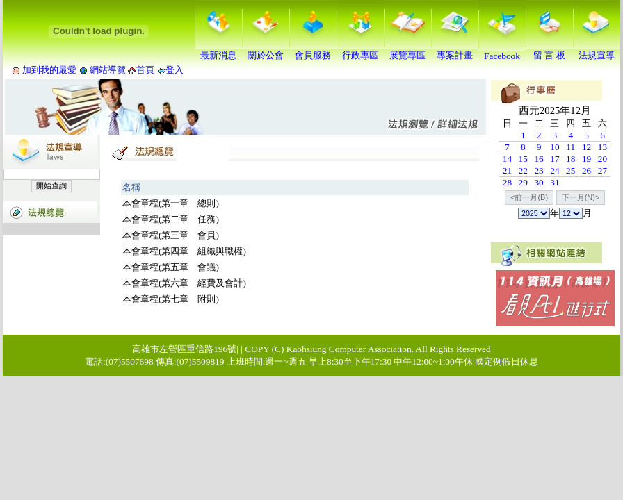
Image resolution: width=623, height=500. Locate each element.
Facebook (502, 51)
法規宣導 (596, 50)
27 (602, 170)
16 (538, 158)
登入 (174, 70)
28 (507, 182)
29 (523, 182)
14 (507, 158)
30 (538, 182)
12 (586, 147)
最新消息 (218, 50)
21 (507, 170)
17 (554, 158)
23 (538, 170)
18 (570, 158)
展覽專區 (407, 50)
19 (586, 158)
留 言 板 (549, 50)
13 (602, 147)
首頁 (145, 70)
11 (570, 147)
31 (554, 182)
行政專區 (360, 50)
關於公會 (265, 50)
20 (602, 158)
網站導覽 (108, 70)
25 (570, 170)
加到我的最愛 (49, 70)
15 (523, 158)
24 (554, 170)
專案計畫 (454, 50)
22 (523, 170)
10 (554, 147)
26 (586, 170)
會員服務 (313, 50)
